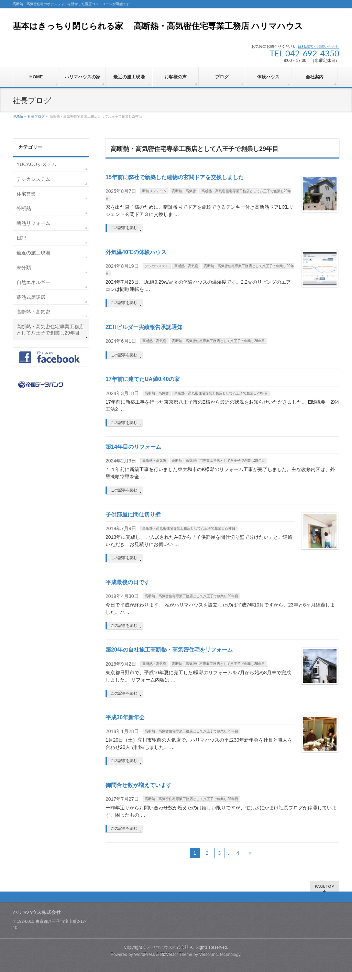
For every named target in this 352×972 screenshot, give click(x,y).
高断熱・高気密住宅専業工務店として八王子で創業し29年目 (218, 341)
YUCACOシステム (36, 164)
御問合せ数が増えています (139, 785)
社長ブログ (36, 116)
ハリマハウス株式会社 (168, 947)
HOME (18, 116)
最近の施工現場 (33, 252)
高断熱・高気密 (184, 191)
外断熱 (23, 208)
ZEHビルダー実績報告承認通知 (144, 327)
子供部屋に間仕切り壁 (133, 514)
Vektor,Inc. (209, 954)
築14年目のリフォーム (133, 447)
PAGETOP (324, 886)
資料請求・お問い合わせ (318, 46)
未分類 (23, 267)
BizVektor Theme (176, 954)
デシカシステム (157, 266)
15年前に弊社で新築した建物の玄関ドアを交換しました (175, 177)
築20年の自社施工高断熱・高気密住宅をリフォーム (169, 650)
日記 (21, 238)
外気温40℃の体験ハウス (136, 252)
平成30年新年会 (125, 717)
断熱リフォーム (154, 191)
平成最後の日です (128, 582)
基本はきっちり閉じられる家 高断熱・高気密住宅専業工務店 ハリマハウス (158, 26)
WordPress (144, 954)
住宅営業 (26, 194)
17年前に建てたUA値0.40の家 (143, 379)
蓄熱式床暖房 (30, 297)
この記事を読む (124, 228)
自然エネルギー (33, 282)
